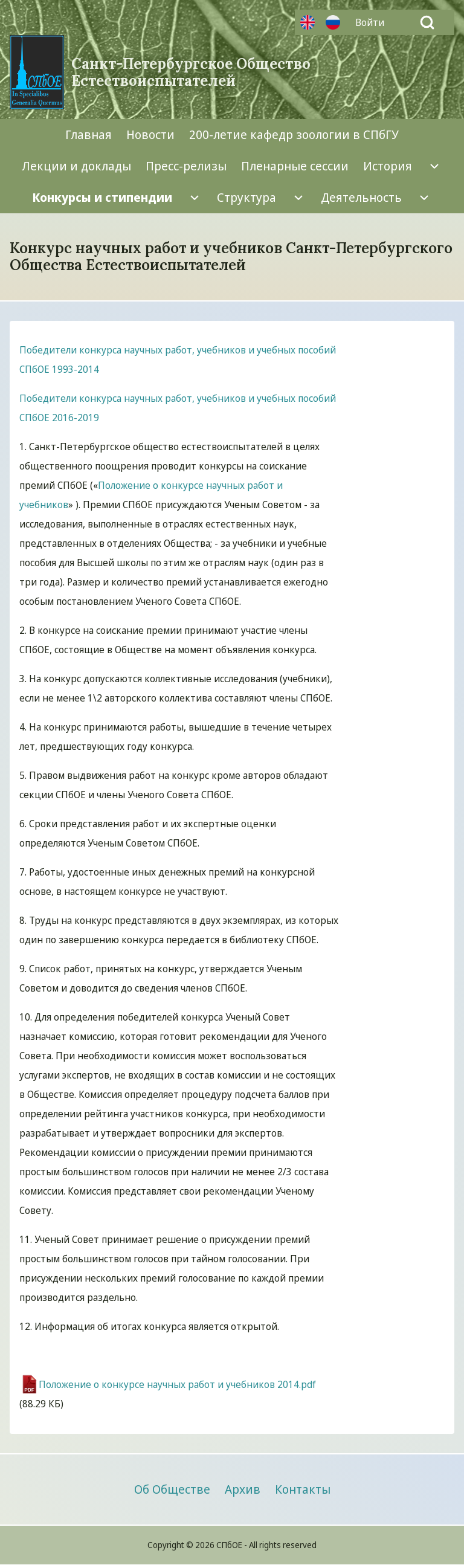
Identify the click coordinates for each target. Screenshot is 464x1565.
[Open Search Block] (427, 22)
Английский (307, 22)
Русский (333, 22)
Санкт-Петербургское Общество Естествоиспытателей (191, 72)
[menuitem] (373, 22)
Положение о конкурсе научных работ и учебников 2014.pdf (177, 1384)
